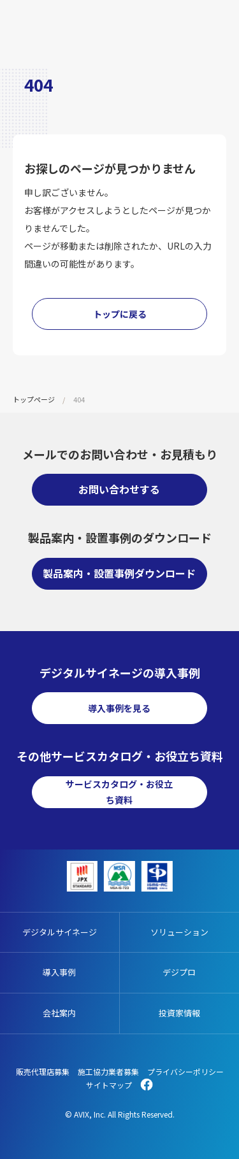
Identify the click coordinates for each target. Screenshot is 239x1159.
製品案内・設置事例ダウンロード (119, 573)
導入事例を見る (119, 708)
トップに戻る (120, 314)
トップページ (34, 399)
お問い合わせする (119, 489)
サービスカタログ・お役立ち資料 (119, 792)
